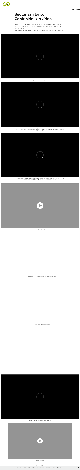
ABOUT (72, 9)
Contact (78, 9)
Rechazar (59, 467)
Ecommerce (69, 8)
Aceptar (54, 467)
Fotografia (76, 8)
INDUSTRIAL (55, 8)
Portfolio (48, 8)
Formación (62, 8)
